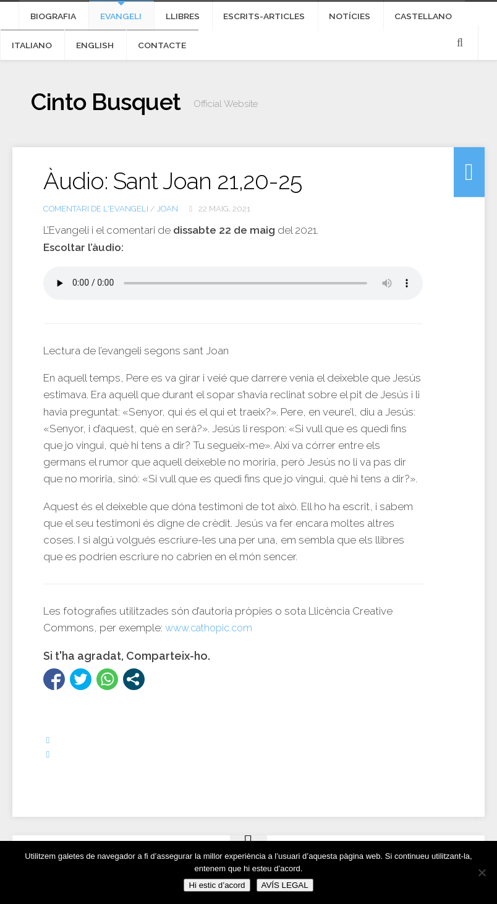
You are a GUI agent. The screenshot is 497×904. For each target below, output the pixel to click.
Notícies (312, 18)
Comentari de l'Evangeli (95, 219)
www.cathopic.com (212, 639)
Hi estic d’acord (217, 885)
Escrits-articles (237, 18)
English (27, 53)
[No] (481, 872)
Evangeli (110, 18)
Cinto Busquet (115, 115)
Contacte (86, 53)
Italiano (442, 18)
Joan (167, 219)
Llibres (164, 18)
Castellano (377, 18)
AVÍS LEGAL (284, 885)
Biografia (50, 18)
